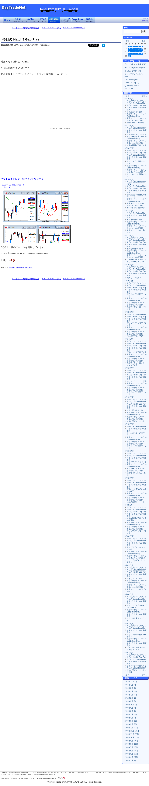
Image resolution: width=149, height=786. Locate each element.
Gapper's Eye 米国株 (16, 267)
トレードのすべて (30, 20)
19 (139, 51)
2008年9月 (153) (131, 741)
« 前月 (127, 41)
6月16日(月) (129, 368)
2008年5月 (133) (131, 754)
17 (132, 51)
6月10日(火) (129, 478)
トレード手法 (42, 20)
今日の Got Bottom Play (136, 103)
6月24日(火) (129, 211)
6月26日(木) (129, 148)
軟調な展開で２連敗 (135, 249)
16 (129, 51)
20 (142, 51)
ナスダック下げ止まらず (136, 134)
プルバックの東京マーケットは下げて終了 (136, 648)
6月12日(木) (129, 424)
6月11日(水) (129, 451)
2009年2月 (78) (131, 724)
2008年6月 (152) (131, 751)
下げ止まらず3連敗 (134, 112)
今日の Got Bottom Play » (74, 28)
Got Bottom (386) (131, 80)
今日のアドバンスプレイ (136, 101)
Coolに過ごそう (18, 20)
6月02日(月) (129, 653)
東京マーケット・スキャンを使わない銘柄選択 (136, 171)
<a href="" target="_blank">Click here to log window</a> (60, 213)
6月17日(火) (129, 339)
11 (135, 49)
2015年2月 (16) (131, 691)
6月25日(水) (129, 179)
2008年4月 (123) (131, 757)
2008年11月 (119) (132, 734)
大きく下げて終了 (134, 278)
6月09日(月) (129, 505)
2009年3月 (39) (131, 721)
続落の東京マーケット (136, 123)
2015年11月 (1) (131, 681)
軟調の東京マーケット (136, 421)
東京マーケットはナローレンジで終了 (136, 364)
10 (132, 49)
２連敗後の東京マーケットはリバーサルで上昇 (136, 260)
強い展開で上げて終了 (136, 336)
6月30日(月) (129, 99)
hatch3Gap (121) (131, 88)
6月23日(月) (129, 235)
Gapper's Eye (54, 20)
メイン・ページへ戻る (51, 28)
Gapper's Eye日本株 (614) (135, 68)
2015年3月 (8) (130, 688)
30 (129, 56)
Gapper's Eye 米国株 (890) (135, 64)
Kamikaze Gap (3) (132, 83)
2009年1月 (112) (131, 728)
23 (129, 54)
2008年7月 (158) (131, 747)
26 (139, 54)
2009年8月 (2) (130, 711)
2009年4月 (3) (130, 718)
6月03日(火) (129, 623)
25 (135, 54)
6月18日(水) (129, 312)
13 (142, 49)
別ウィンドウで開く (33, 178)
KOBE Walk (89, 20)
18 (135, 51)
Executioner (77, 20)
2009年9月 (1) (130, 708)
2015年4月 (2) (130, 685)
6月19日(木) (129, 281)
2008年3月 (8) (130, 760)
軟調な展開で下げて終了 (136, 145)
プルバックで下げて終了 (136, 352)
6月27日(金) (129, 125)
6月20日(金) (129, 265)
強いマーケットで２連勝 (136, 381)
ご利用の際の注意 (145, 20)
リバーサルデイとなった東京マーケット (136, 561)
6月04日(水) (129, 594)
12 (139, 49)
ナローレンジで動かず (136, 208)
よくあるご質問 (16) (133, 71)
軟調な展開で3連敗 (134, 220)
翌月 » (144, 41)
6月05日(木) (129, 565)
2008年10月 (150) (132, 737)
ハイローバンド (66, 20)
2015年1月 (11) (131, 695)
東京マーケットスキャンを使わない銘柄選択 (136, 119)
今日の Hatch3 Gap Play (136, 105)
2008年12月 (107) (132, 731)
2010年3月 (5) (130, 701)
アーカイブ (132, 678)
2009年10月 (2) (131, 704)
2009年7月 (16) (131, 714)
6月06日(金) (129, 536)
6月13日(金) (129, 397)
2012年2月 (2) (130, 698)
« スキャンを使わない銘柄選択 (25, 28)
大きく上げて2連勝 (134, 579)
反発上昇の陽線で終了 (136, 410)
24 (132, 54)
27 (142, 54)
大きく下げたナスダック (136, 462)
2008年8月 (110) (131, 744)
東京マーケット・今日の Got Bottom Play (136, 115)
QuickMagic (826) (132, 85)
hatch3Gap (29, 267)
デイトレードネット (7, 20)
